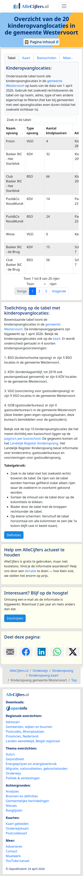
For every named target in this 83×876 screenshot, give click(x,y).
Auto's (10, 754)
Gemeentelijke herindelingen (27, 801)
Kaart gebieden (17, 823)
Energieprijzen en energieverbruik (31, 764)
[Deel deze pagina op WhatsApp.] (57, 652)
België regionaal (48, 741)
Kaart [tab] (26, 58)
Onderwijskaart (17, 828)
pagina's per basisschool (22, 438)
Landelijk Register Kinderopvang (34, 443)
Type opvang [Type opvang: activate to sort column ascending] (32, 130)
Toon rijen (41, 284)
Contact (11, 851)
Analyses (12, 791)
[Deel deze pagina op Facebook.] (26, 652)
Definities (14, 535)
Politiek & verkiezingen (23, 778)
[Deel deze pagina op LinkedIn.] (41, 652)
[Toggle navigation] (64, 6)
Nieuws (11, 805)
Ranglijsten (14, 810)
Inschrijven (15, 618)
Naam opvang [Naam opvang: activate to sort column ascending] (12, 130)
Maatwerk (13, 856)
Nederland (30, 736)
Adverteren (14, 846)
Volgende (59, 291)
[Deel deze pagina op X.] (73, 652)
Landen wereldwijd (20, 741)
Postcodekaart (16, 833)
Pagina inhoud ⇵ (41, 42)
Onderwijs (13, 773)
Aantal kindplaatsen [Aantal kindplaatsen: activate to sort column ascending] (56, 130)
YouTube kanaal (17, 861)
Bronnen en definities (22, 796)
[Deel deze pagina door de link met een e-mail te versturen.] (10, 652)
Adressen (13, 722)
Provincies (13, 736)
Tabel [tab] (12, 58)
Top (74, 680)
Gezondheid (15, 759)
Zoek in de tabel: (41, 120)
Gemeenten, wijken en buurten (29, 727)
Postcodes (13, 731)
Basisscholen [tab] (46, 58)
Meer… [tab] (68, 58)
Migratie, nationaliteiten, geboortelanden (36, 768)
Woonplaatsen (33, 731)
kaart (57, 338)
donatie (30, 571)
